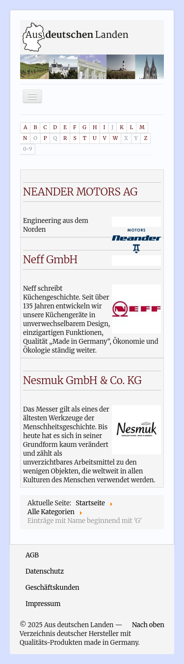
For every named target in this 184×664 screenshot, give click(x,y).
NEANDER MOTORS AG (80, 191)
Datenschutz (45, 571)
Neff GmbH (50, 259)
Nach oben (148, 625)
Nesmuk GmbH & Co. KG (82, 380)
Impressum (43, 604)
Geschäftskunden (52, 587)
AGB (32, 555)
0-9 (27, 149)
